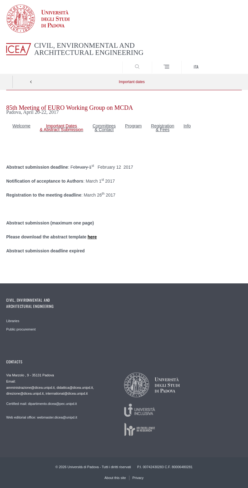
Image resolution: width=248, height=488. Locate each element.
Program (133, 125)
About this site (115, 478)
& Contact (104, 129)
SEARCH (225, 62)
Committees (104, 125)
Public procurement (21, 329)
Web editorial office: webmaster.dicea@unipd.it (41, 417)
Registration (162, 125)
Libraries (12, 321)
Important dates (132, 82)
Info (187, 125)
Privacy (138, 478)
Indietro (31, 82)
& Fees (162, 129)
